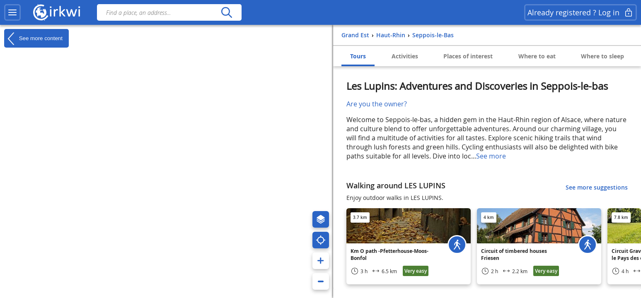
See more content (33, 38)
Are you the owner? (376, 103)
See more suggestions (597, 187)
